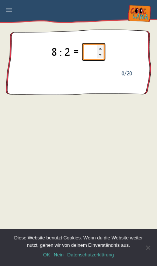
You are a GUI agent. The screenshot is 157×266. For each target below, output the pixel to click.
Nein (59, 255)
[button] (9, 10)
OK (46, 255)
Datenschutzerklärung (90, 255)
